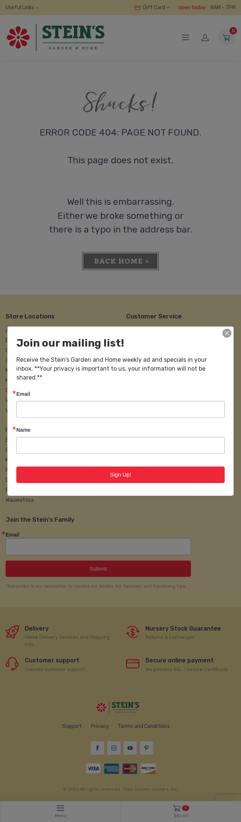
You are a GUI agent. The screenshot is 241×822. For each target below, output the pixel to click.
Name (23, 429)
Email (23, 394)
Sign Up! (120, 474)
